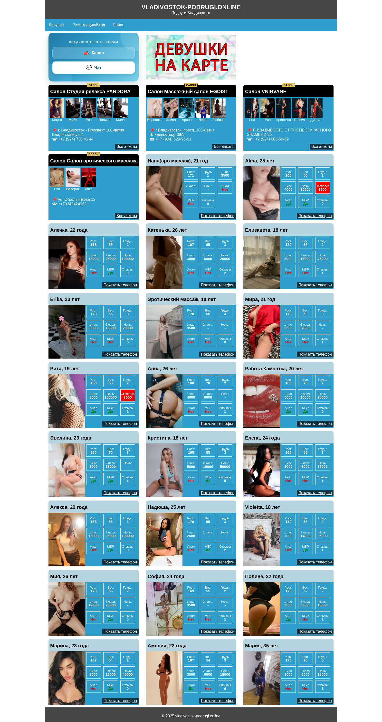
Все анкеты (126, 146)
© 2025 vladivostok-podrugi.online (191, 716)
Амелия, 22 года (167, 645)
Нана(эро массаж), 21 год (178, 160)
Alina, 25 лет (260, 160)
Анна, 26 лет (162, 368)
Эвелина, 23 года (70, 438)
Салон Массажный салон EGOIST (188, 91)
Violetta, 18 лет (262, 507)
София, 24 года (166, 576)
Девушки (57, 25)
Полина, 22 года (264, 576)
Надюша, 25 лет (166, 507)
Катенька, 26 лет (167, 230)
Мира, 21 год (260, 299)
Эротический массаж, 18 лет (182, 299)
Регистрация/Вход (88, 25)
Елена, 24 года (262, 438)
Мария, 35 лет (261, 645)
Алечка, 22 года (68, 230)
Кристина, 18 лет (168, 438)
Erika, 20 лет (65, 299)
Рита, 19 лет (64, 368)
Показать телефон (217, 216)
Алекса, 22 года (68, 507)
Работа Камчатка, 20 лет (274, 368)
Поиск (118, 25)
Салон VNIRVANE (265, 91)
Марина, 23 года (69, 645)
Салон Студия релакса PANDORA (90, 91)
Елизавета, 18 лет (266, 230)
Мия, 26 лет (64, 576)
